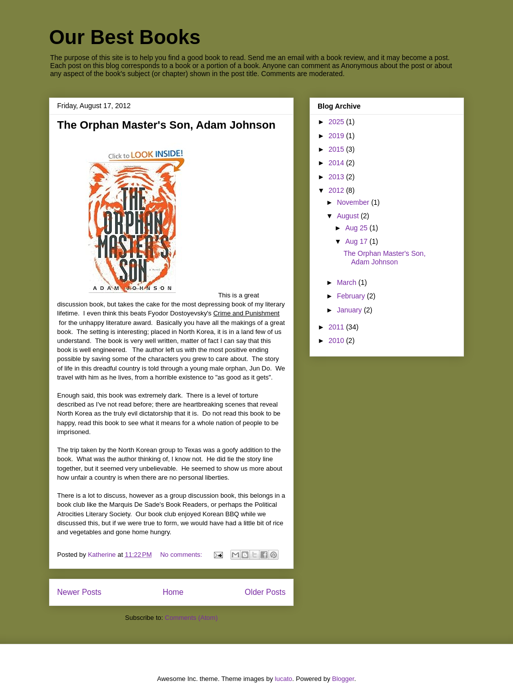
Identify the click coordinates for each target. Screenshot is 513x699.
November (354, 202)
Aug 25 (357, 228)
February (352, 296)
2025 (337, 122)
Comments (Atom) (191, 617)
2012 (337, 190)
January (350, 310)
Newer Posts (79, 592)
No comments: (182, 554)
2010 (337, 340)
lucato (284, 678)
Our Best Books (124, 37)
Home (173, 592)
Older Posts (265, 592)
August (348, 216)
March (347, 282)
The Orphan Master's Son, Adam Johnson (166, 125)
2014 (337, 163)
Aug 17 (357, 241)
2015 (337, 149)
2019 (337, 136)
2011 (337, 327)
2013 (337, 177)
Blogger (343, 678)
